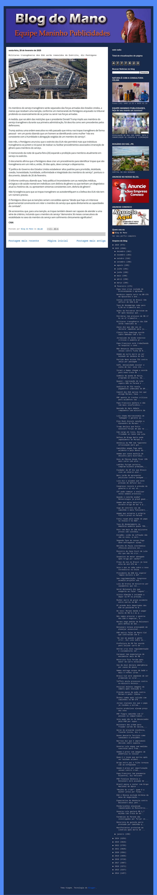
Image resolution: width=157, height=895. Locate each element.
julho (120, 269)
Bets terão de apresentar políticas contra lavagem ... (132, 477)
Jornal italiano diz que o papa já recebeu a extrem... (132, 704)
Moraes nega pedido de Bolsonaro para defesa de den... (132, 623)
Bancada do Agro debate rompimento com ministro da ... (131, 410)
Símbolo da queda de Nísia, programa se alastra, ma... (131, 377)
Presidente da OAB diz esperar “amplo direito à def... (131, 574)
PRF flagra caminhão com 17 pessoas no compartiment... (131, 715)
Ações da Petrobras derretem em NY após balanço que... (132, 312)
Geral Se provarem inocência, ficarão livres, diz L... (131, 731)
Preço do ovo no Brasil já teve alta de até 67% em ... (132, 563)
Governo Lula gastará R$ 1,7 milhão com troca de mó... (130, 813)
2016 (117, 866)
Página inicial (58, 241)
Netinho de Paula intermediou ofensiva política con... (131, 547)
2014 (117, 873)
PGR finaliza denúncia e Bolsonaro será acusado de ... (132, 780)
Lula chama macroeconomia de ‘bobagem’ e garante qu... (130, 417)
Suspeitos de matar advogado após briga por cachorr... (130, 558)
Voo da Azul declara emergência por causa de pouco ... (132, 666)
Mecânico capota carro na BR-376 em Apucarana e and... (132, 296)
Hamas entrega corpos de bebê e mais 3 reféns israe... (132, 672)
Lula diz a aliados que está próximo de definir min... (130, 482)
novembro (121, 255)
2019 (117, 856)
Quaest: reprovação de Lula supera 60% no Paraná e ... (131, 382)
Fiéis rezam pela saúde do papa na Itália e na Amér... (132, 520)
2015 (117, 870)
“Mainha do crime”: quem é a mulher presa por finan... (130, 791)
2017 (117, 863)
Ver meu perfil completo (124, 236)
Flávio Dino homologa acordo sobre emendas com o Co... (130, 334)
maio (119, 276)
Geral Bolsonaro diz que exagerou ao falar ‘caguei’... (132, 590)
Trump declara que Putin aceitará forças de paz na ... (132, 428)
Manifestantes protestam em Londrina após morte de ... (131, 829)
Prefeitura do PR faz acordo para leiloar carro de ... (130, 645)
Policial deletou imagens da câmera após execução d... (130, 688)
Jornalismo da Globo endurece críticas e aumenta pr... (131, 339)
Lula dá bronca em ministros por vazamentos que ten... (132, 585)
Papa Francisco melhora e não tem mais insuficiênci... (131, 404)
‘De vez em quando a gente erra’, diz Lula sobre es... (131, 639)
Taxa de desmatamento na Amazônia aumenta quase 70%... (132, 525)
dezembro (121, 251)
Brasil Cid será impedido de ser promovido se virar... (132, 677)
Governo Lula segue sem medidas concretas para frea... (132, 748)
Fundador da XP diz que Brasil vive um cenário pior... (131, 471)
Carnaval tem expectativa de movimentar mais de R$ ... (130, 655)
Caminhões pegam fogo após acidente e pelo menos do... (131, 449)
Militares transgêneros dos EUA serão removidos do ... (132, 323)
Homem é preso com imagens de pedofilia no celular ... (131, 753)
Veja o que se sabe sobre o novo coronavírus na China (132, 569)
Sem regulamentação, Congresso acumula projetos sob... (131, 580)
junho (120, 272)
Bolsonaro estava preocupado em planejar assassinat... (132, 628)
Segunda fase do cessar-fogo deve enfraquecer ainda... (130, 542)
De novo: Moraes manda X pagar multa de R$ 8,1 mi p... (131, 612)
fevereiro (122, 286)
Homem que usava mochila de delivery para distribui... (131, 455)
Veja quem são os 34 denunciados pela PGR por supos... (132, 720)
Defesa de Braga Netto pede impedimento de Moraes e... (131, 439)
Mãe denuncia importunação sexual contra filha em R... (131, 350)
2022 (117, 845)
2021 (117, 849)
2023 (117, 842)
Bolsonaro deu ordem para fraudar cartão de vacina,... (132, 726)
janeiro (121, 834)
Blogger (92, 888)
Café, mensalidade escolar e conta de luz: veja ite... (130, 366)
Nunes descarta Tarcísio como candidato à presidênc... (131, 737)
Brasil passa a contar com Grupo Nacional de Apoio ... (132, 785)
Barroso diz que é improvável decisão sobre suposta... (131, 742)
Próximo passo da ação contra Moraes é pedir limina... (131, 693)
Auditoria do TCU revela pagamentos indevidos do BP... (132, 388)
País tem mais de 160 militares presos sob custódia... (132, 531)
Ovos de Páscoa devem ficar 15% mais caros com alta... (132, 460)
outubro (121, 258)
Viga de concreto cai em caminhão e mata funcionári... (132, 509)
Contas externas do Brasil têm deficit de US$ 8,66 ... (131, 301)
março (120, 283)
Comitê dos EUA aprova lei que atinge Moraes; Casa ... (131, 393)
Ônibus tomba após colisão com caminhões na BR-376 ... (131, 699)
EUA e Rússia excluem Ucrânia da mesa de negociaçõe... (132, 796)
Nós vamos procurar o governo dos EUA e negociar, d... (131, 617)
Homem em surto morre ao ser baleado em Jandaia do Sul (130, 355)
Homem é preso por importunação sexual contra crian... (132, 769)
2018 (117, 859)
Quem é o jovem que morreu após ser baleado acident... (132, 758)
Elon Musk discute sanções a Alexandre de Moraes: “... (130, 422)
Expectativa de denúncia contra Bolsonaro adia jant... (132, 802)
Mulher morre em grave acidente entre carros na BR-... (132, 601)
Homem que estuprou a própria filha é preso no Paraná (131, 515)
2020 (117, 852)
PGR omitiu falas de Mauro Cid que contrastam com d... (131, 634)
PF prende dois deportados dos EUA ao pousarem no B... (131, 607)
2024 (117, 838)
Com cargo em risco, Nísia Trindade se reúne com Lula (131, 433)
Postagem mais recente (24, 241)
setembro (121, 262)
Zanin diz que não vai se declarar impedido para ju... (132, 328)
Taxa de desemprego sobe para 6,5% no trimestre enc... (131, 306)
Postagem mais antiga (91, 241)
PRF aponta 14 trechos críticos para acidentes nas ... (132, 399)
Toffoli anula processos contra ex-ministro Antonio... (132, 682)
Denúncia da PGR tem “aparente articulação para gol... (131, 444)
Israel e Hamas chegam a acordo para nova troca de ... (132, 371)
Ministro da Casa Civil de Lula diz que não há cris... (132, 552)
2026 (117, 245)
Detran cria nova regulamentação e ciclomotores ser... (132, 650)
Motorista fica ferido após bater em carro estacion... (131, 661)
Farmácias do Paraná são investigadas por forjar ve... (132, 818)
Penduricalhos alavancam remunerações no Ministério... (132, 807)
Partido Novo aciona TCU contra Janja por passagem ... (132, 361)
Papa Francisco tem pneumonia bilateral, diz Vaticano (131, 775)
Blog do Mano (121, 233)
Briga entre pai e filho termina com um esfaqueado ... (132, 764)
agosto (120, 265)
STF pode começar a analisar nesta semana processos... (130, 493)
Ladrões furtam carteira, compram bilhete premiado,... (132, 466)
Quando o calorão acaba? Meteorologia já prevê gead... (132, 498)
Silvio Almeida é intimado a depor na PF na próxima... (130, 596)
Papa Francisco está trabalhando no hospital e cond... (132, 344)
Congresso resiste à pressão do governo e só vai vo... (132, 487)
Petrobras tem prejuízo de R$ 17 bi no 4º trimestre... (132, 317)
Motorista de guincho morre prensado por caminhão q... (131, 823)
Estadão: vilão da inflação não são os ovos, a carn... (132, 536)
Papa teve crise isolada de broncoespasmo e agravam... (131, 290)
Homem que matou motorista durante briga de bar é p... (131, 504)
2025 (117, 248)
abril (120, 279)
